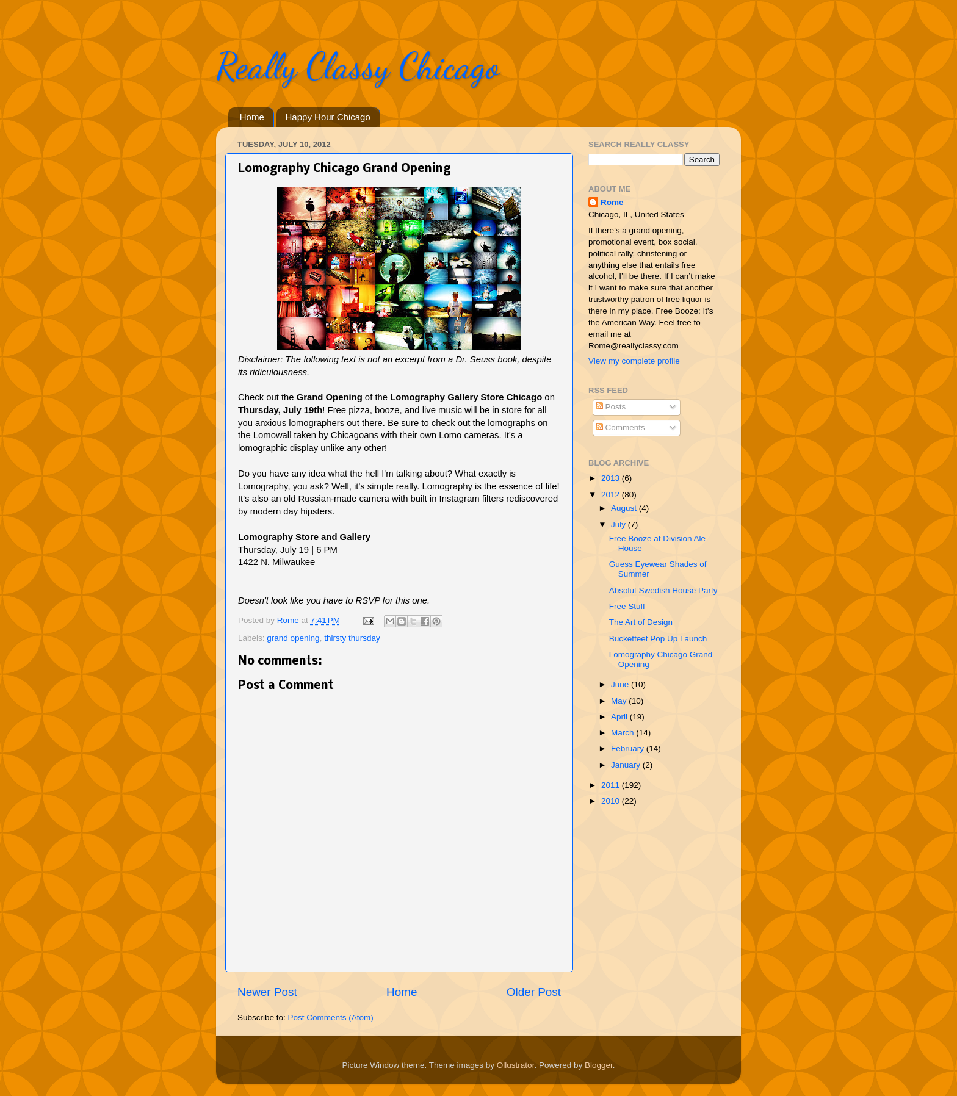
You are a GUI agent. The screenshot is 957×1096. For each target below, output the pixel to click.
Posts (611, 406)
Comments (620, 427)
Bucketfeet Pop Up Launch (658, 638)
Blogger (599, 1065)
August (625, 508)
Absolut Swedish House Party (663, 590)
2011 (611, 785)
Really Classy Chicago (357, 66)
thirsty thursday (352, 638)
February (628, 748)
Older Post (534, 992)
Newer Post (267, 992)
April (620, 716)
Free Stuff (627, 606)
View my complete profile (634, 361)
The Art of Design (641, 622)
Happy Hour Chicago (328, 117)
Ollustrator (516, 1065)
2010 (611, 801)
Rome (289, 620)
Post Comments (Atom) (331, 1017)
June (621, 684)
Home (252, 117)
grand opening (293, 638)
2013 (611, 478)
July (619, 524)
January (627, 765)
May (620, 700)
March (623, 732)
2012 (611, 494)
